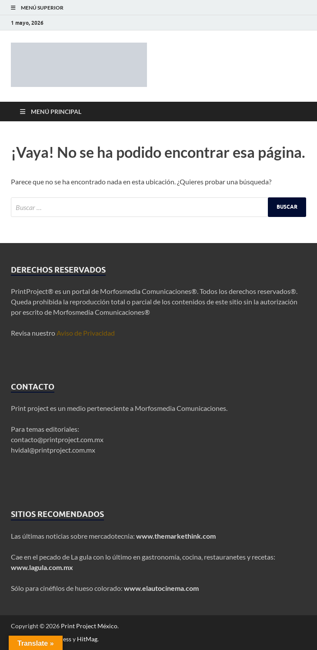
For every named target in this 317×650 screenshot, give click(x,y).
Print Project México (89, 626)
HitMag (87, 639)
